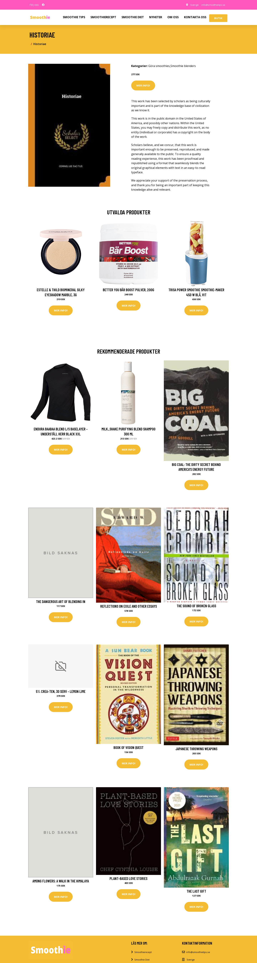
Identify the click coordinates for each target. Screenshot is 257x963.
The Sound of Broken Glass (196, 606)
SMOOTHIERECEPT (103, 17)
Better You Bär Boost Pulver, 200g (128, 289)
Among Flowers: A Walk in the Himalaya (60, 882)
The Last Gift (196, 892)
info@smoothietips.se (212, 4)
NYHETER (155, 17)
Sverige (192, 4)
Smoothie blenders (183, 66)
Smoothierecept (143, 953)
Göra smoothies (159, 66)
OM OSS (173, 17)
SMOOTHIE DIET (133, 17)
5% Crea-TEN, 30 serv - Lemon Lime (60, 692)
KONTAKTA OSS (195, 17)
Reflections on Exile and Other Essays (128, 606)
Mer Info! (143, 85)
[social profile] (43, 4)
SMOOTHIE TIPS (74, 17)
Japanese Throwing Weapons (196, 749)
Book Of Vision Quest (128, 748)
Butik (218, 18)
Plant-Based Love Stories (128, 879)
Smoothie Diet (142, 960)
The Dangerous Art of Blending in (60, 602)
